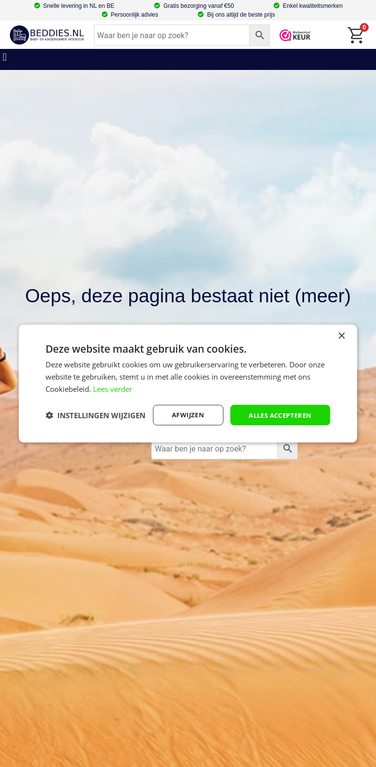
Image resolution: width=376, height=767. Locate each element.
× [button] (341, 327)
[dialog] (188, 383)
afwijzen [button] (180, 406)
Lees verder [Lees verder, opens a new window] (112, 380)
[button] (4, 57)
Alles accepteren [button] (276, 406)
